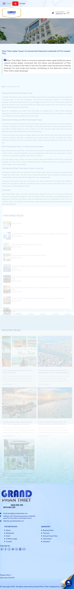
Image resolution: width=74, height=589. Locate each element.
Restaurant (10, 533)
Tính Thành (65, 586)
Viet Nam (18, 3)
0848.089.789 (17, 505)
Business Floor (48, 530)
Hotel (8, 536)
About (8, 530)
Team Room (47, 539)
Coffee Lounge (11, 539)
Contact (9, 541)
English (7, 3)
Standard (46, 541)
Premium (46, 533)
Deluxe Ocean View (50, 536)
